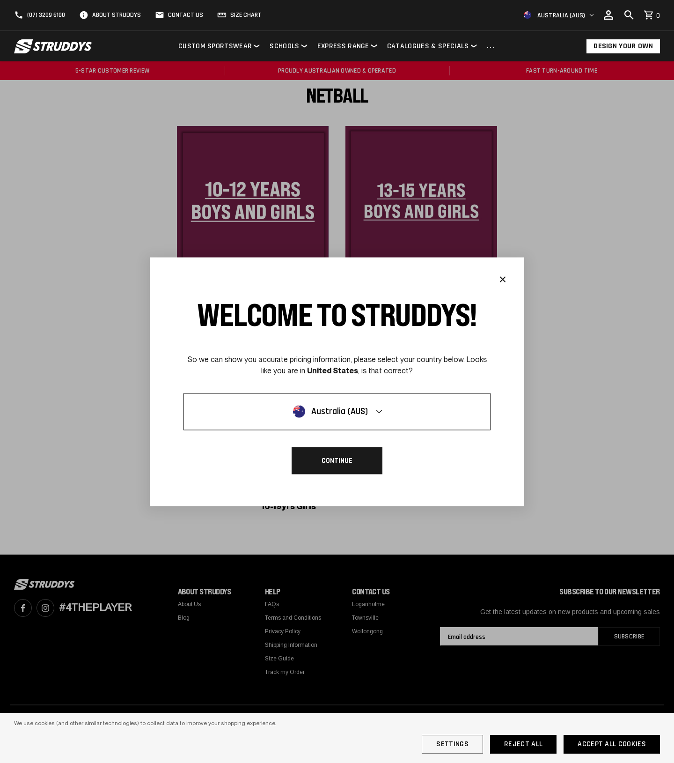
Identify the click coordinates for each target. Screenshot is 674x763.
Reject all (523, 744)
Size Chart (246, 15)
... (491, 47)
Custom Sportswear (215, 46)
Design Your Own (623, 46)
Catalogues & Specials (428, 46)
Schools (284, 46)
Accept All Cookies (612, 744)
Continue (337, 460)
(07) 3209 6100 (46, 15)
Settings (452, 744)
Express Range (343, 46)
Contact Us (185, 15)
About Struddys (116, 15)
